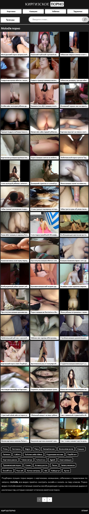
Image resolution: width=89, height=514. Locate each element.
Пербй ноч (72, 454)
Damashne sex (49, 449)
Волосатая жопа (66, 449)
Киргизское (44, 4)
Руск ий (19, 471)
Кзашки (80, 449)
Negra (27, 449)
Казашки (33, 11)
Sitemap (84, 511)
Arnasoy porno (41, 465)
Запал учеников (68, 465)
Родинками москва (54, 454)
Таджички (77, 11)
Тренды (10, 20)
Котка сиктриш (33, 471)
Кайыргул (55, 471)
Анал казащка (65, 460)
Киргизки (11, 11)
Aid (45, 471)
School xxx (41, 460)
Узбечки (55, 11)
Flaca (36, 449)
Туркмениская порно (12, 465)
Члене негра (26, 460)
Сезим (28, 465)
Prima (5, 449)
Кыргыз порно (8, 511)
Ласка (54, 465)
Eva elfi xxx (7, 471)
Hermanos (16, 449)
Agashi (52, 460)
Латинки (6, 454)
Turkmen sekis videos (33, 454)
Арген (66, 471)
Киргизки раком (10, 460)
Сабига (17, 454)
